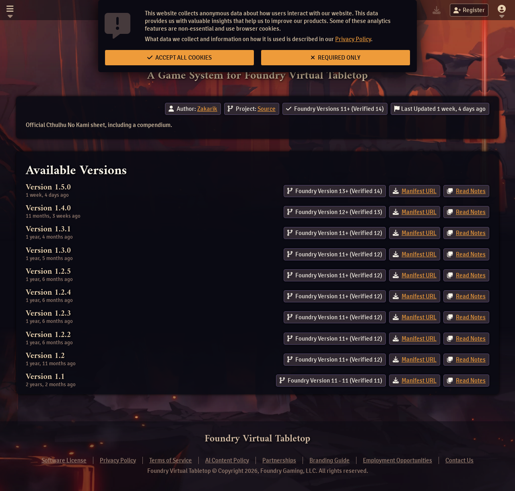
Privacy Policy (353, 39)
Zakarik (207, 108)
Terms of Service (170, 460)
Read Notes (471, 191)
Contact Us (459, 460)
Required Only (335, 57)
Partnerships (279, 460)
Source (267, 108)
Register (469, 10)
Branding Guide (329, 460)
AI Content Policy (227, 460)
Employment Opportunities (397, 460)
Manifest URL (419, 191)
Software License (64, 460)
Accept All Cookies (179, 57)
